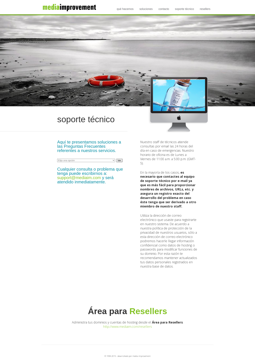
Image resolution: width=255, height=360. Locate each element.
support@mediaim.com (79, 177)
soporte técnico (184, 8)
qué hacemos (125, 8)
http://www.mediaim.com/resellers (127, 326)
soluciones (146, 8)
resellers (205, 8)
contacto (163, 8)
